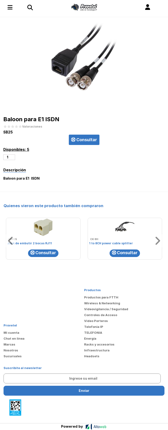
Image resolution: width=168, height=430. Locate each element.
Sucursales (13, 356)
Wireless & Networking (102, 303)
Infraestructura (97, 350)
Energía (90, 338)
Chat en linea (14, 338)
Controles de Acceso (100, 315)
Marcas (9, 344)
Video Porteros (96, 321)
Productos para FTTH (101, 297)
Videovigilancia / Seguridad (106, 309)
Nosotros (11, 350)
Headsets (91, 356)
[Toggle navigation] (30, 7)
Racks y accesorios (99, 344)
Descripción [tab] (14, 170)
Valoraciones (32, 126)
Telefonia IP (93, 327)
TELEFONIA (93, 332)
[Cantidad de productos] (9, 157)
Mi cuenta (11, 332)
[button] (147, 7)
